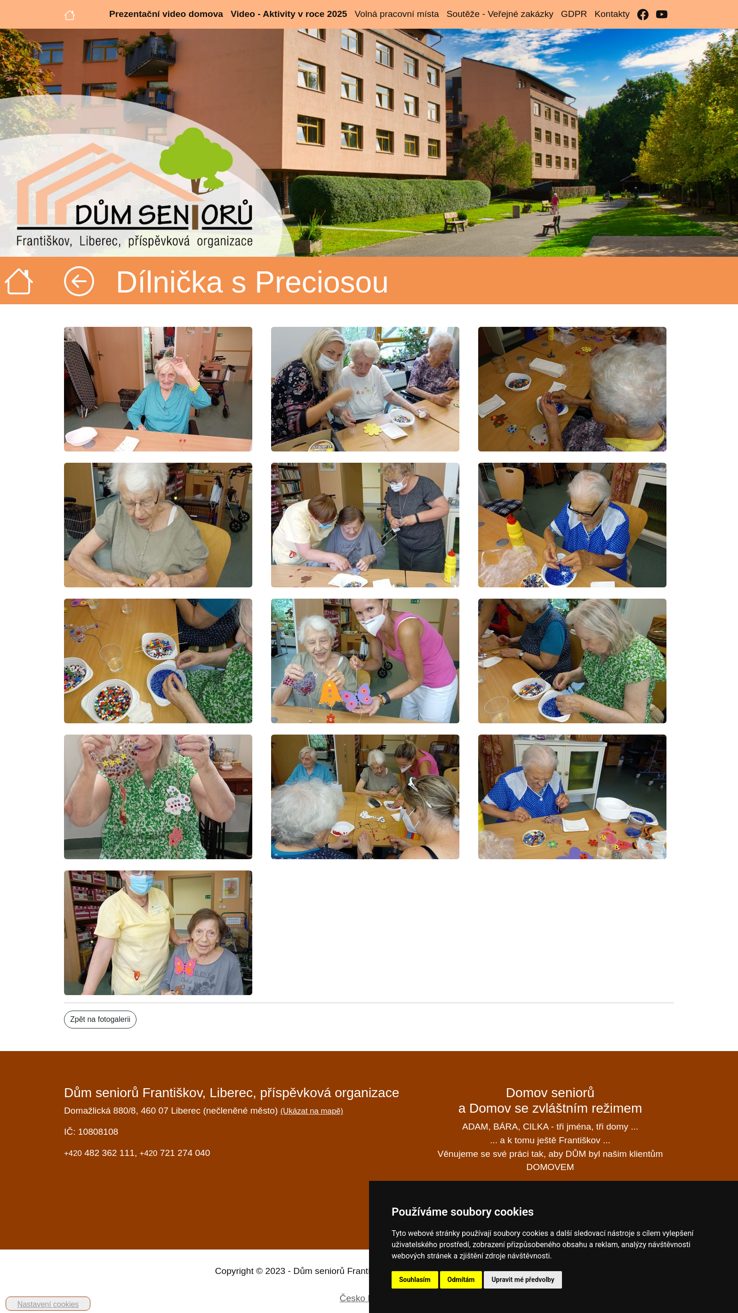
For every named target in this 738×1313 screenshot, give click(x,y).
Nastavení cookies (48, 1304)
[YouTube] (661, 14)
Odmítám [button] (461, 1279)
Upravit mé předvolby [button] (522, 1279)
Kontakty (612, 14)
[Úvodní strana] (69, 14)
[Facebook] (643, 14)
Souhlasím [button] (415, 1279)
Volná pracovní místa (396, 14)
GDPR (574, 14)
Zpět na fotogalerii (100, 1019)
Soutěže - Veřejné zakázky (500, 14)
